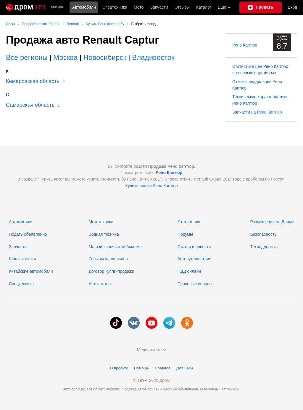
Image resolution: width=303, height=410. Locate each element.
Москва (57, 7)
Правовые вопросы (195, 283)
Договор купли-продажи (111, 271)
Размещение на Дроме (272, 221)
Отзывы (182, 7)
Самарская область (30, 105)
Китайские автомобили (31, 271)
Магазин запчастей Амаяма (114, 246)
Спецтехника (21, 283)
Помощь (141, 368)
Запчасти (159, 7)
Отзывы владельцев (108, 258)
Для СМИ (184, 368)
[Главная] (25, 7)
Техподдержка (264, 246)
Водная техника (103, 234)
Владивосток (153, 57)
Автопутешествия (194, 258)
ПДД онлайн (189, 271)
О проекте (119, 368)
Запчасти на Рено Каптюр (257, 112)
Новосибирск (104, 57)
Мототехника (100, 221)
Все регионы (27, 57)
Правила (162, 368)
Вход (292, 7)
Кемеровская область (32, 81)
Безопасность (263, 234)
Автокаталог (100, 283)
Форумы (185, 234)
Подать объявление (28, 234)
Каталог (203, 7)
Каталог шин (189, 221)
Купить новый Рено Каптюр (151, 185)
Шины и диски (22, 258)
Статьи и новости (194, 246)
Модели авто (151, 349)
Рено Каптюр (244, 45)
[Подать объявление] (260, 7)
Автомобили (84, 7)
